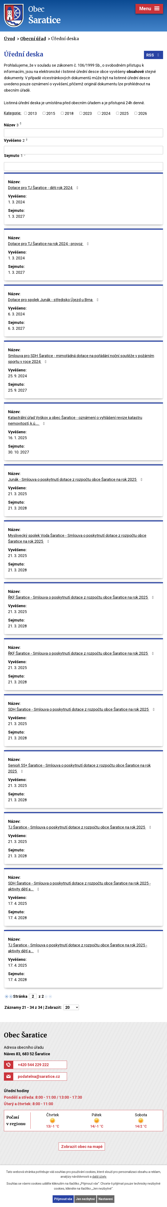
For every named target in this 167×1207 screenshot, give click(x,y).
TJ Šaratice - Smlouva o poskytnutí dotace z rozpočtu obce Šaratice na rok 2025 (80, 827)
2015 (50, 113)
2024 (106, 113)
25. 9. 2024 (17, 376)
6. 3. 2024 (16, 314)
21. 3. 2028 (17, 508)
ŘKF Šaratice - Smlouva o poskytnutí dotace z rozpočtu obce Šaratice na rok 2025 (81, 597)
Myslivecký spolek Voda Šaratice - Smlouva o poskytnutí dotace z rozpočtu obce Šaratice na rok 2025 (77, 538)
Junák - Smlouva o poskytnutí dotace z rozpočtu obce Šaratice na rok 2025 (76, 479)
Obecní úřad (33, 38)
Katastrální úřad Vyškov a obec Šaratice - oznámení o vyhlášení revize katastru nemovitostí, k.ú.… (75, 420)
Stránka (20, 996)
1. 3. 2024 (16, 202)
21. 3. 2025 (17, 493)
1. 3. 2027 (16, 216)
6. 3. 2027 (16, 328)
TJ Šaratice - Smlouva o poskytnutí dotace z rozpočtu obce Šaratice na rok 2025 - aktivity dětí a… (77, 948)
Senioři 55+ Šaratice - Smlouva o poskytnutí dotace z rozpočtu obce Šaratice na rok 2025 (79, 768)
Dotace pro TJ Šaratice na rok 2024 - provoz (49, 243)
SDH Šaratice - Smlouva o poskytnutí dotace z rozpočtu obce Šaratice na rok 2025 (82, 709)
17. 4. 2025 (17, 903)
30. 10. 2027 (18, 452)
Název (11, 125)
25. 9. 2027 (17, 390)
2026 (142, 113)
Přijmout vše (63, 1199)
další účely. (99, 1177)
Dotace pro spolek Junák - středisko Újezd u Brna (54, 299)
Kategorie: (12, 113)
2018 (69, 113)
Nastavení (106, 1199)
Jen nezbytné (85, 1199)
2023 (87, 113)
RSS (153, 55)
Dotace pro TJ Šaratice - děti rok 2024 (44, 187)
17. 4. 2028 (17, 917)
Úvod (9, 38)
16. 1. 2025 (17, 437)
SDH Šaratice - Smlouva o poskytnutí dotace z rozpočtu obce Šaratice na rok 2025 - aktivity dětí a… (79, 886)
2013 (32, 113)
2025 (124, 113)
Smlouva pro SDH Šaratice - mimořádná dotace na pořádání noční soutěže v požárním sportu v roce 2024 (81, 358)
